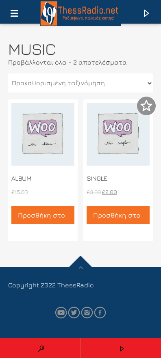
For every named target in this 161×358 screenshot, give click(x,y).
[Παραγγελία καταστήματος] (80, 83)
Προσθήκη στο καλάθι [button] (41, 217)
